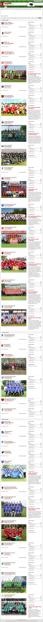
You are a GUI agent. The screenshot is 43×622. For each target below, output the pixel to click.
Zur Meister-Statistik (31, 29)
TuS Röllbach (7, 178)
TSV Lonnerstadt (8, 596)
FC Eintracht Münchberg (9, 574)
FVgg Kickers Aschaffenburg (10, 488)
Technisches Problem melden (21, 620)
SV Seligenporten (8, 63)
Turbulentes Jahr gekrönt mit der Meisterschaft (34, 264)
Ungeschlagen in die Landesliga (32, 190)
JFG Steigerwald (8, 378)
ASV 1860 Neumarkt (9, 96)
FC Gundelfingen (8, 169)
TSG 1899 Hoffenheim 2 (9, 442)
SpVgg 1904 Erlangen (9, 522)
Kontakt (15, 620)
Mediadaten (36, 620)
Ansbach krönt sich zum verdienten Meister (33, 133)
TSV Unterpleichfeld (9, 205)
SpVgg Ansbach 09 (8, 122)
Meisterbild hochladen (23, 36)
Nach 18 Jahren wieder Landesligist (33, 239)
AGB (9, 620)
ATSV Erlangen (7, 281)
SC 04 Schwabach (8, 307)
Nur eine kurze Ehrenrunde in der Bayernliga (34, 74)
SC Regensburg (7, 452)
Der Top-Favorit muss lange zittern (34, 318)
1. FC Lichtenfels (8, 228)
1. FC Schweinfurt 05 (9, 355)
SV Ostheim (7, 554)
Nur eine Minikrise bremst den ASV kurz (34, 108)
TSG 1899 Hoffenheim (9, 336)
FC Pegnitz (6, 462)
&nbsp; (1, 18)
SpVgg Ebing (7, 564)
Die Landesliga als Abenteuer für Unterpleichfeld (35, 216)
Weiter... (31, 83)
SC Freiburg (7, 33)
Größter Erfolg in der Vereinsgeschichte (33, 473)
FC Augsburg (7, 345)
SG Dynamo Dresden (9, 43)
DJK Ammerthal (7, 146)
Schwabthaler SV (8, 498)
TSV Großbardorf (8, 410)
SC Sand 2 (6, 432)
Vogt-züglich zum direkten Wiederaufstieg (34, 509)
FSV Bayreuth (7, 253)
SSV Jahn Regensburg (9, 53)
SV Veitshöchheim (8, 544)
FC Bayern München (9, 23)
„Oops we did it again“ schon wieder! (34, 607)
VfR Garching (7, 87)
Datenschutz (12, 620)
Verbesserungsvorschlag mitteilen (29, 620)
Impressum (7, 620)
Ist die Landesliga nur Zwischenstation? (33, 292)
